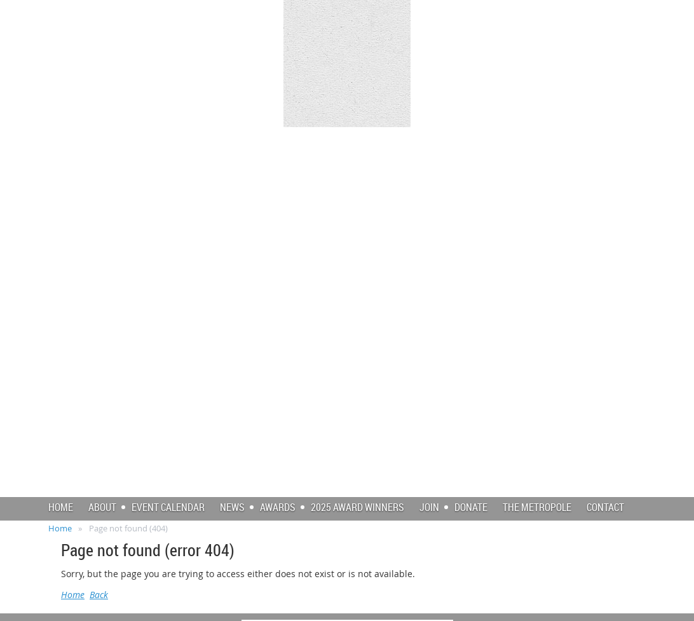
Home (60, 528)
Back (99, 595)
